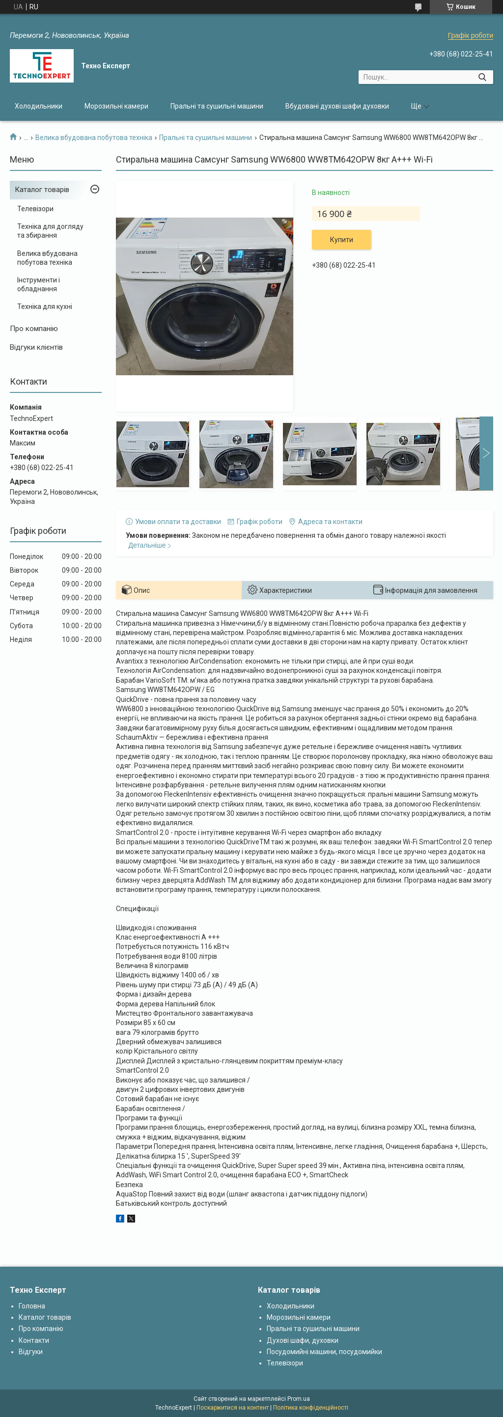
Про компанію (34, 328)
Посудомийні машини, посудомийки (324, 1352)
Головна (32, 1306)
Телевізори (35, 209)
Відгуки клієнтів (36, 347)
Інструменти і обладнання (38, 284)
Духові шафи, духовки (302, 1340)
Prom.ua (298, 1398)
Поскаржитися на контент (232, 1407)
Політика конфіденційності (310, 1407)
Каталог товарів (42, 189)
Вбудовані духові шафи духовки (337, 106)
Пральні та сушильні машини (216, 106)
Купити (341, 240)
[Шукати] (482, 77)
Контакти (34, 1340)
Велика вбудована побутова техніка (93, 137)
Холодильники (38, 106)
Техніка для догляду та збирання (50, 230)
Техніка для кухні (44, 306)
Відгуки (31, 1352)
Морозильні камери (116, 106)
